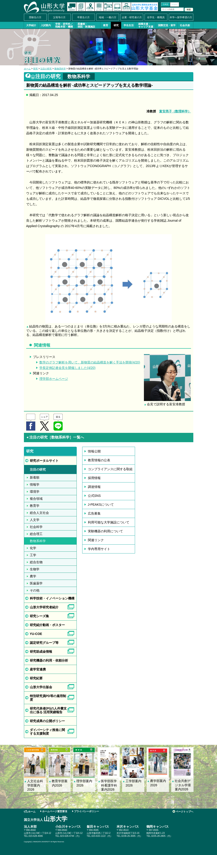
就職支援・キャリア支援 (145, 25)
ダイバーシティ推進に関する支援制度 (47, 731)
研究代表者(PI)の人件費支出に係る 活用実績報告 (48, 710)
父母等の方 (59, 17)
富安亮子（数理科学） (175, 111)
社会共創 (185, 25)
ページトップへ (184, 811)
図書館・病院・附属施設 (86, 25)
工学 (33, 555)
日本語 (165, 4)
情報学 (34, 484)
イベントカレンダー (99, 6)
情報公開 (94, 451)
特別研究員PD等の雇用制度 (48, 697)
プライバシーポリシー (86, 811)
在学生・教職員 (156, 17)
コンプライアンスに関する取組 (110, 469)
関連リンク (96, 540)
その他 (34, 590)
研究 (116, 25)
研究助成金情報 (41, 651)
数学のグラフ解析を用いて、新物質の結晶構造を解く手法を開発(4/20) (89, 362)
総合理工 (36, 534)
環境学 (34, 491)
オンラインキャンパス (117, 6)
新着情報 (71, 6)
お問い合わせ (108, 6)
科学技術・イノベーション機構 (52, 598)
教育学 (34, 505)
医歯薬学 (36, 583)
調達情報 (94, 487)
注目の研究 (46, 68)
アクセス (89, 6)
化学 (33, 548)
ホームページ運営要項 (54, 811)
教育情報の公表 (99, 460)
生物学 (34, 569)
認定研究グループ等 (44, 642)
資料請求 (80, 6)
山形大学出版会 (41, 687)
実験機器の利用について (105, 531)
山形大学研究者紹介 (44, 607)
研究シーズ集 (39, 616)
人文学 (34, 520)
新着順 (34, 477)
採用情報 (94, 478)
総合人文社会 (39, 513)
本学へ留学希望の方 (181, 17)
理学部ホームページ (53, 379)
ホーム (27, 68)
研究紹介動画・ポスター (47, 625)
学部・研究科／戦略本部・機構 (64, 25)
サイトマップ (126, 6)
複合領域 (36, 498)
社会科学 (36, 527)
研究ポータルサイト (44, 460)
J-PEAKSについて (101, 504)
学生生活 (129, 25)
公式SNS (94, 495)
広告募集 (94, 513)
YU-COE (36, 634)
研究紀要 (36, 678)
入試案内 (46, 25)
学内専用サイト (99, 549)
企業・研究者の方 (132, 17)
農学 (33, 576)
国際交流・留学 (167, 25)
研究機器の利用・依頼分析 (49, 660)
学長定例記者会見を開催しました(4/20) (67, 368)
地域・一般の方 (107, 17)
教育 (105, 25)
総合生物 (36, 562)
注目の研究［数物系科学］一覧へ (55, 437)
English (174, 4)
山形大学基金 (144, 6)
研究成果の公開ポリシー (47, 721)
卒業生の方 (83, 17)
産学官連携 (38, 669)
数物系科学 (60, 68)
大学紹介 (31, 25)
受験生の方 (35, 17)
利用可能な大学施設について (108, 522)
